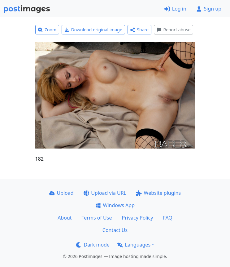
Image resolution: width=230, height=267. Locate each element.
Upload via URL (105, 192)
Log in (175, 8)
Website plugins (158, 192)
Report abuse (173, 30)
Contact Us (115, 230)
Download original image (93, 30)
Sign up (208, 8)
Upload (61, 192)
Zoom (47, 30)
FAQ (167, 217)
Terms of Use (97, 217)
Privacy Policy (137, 217)
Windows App (115, 205)
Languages (133, 244)
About (65, 217)
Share (139, 30)
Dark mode (93, 244)
